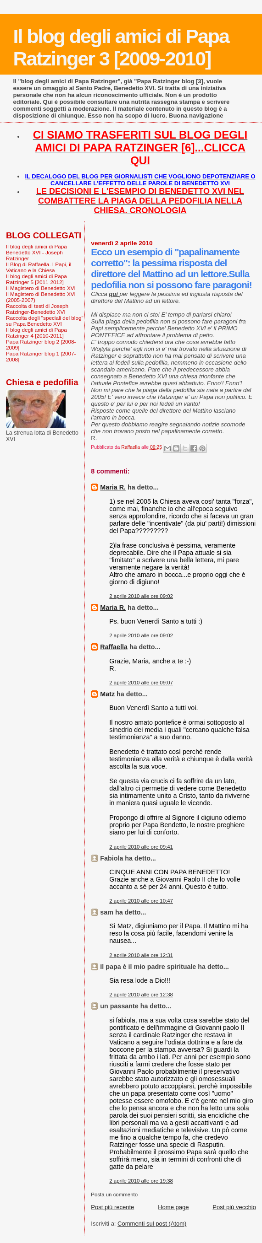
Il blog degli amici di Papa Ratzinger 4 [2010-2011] (36, 333)
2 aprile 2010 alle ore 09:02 (141, 596)
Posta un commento (114, 1194)
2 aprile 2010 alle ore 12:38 (141, 994)
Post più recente (112, 1207)
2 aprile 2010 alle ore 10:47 (141, 901)
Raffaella (114, 647)
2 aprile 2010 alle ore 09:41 (141, 847)
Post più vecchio (234, 1207)
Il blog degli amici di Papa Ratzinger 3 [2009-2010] (121, 47)
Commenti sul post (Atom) (151, 1223)
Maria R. (113, 487)
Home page (173, 1207)
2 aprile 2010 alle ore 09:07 (141, 682)
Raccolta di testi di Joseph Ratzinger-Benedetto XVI (37, 309)
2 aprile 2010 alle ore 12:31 (141, 955)
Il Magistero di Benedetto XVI (41, 288)
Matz (107, 694)
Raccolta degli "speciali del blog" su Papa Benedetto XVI (45, 321)
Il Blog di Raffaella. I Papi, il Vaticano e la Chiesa (38, 267)
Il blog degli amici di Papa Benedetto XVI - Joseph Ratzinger (36, 252)
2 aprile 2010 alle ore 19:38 (141, 1181)
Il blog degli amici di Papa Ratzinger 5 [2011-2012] (36, 279)
